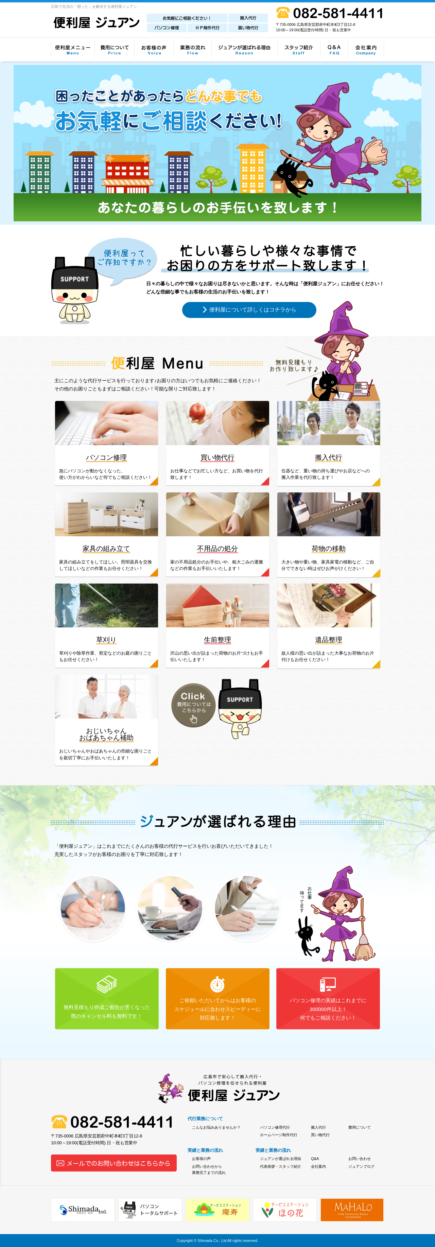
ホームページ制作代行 (278, 1135)
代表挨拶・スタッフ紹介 (280, 1166)
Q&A (315, 1159)
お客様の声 (201, 1159)
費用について (359, 1127)
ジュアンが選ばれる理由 (280, 1159)
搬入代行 (318, 1127)
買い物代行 (320, 1135)
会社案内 (318, 1166)
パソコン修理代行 (275, 1127)
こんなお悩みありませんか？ (216, 1127)
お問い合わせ (359, 1159)
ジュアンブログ (361, 1166)
